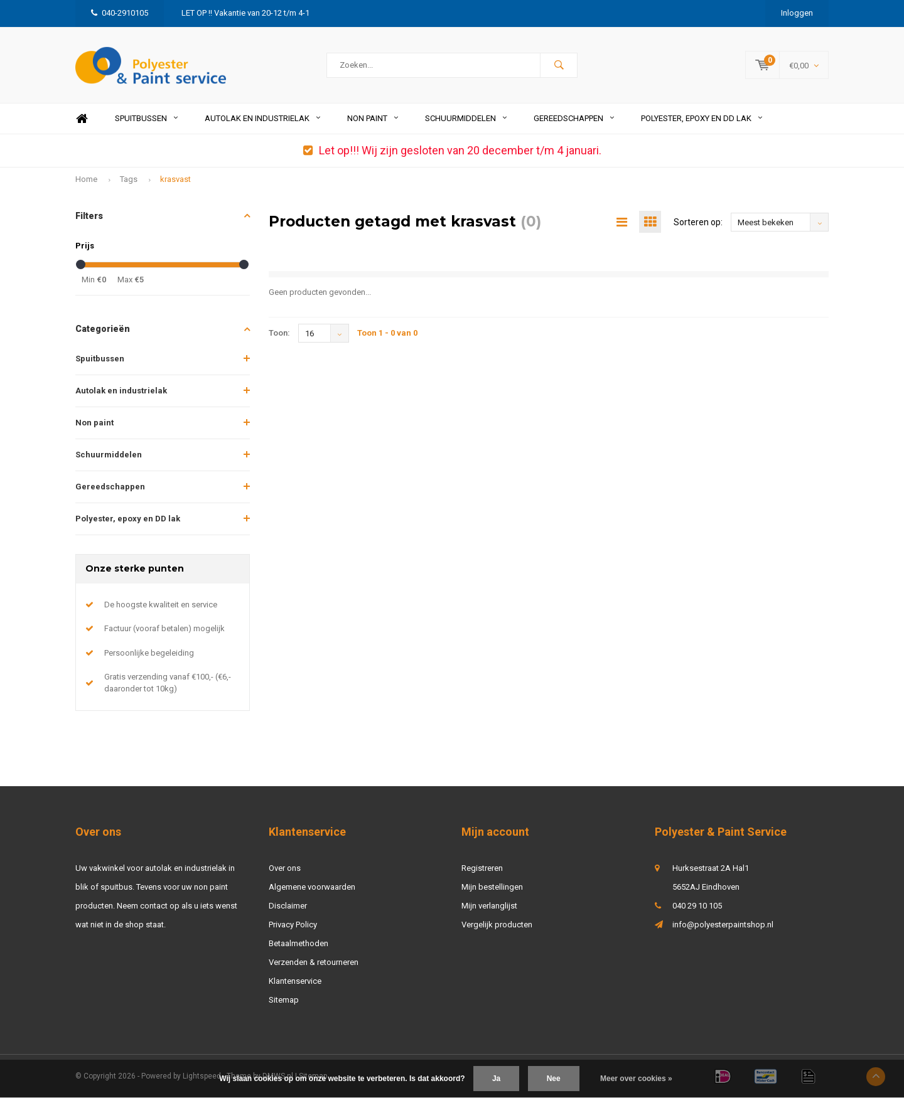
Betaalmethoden (298, 943)
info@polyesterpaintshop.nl (722, 924)
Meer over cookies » (636, 1078)
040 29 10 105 (697, 905)
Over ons (285, 868)
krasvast (175, 179)
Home (81, 119)
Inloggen (797, 13)
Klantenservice (295, 981)
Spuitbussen (146, 118)
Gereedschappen (574, 118)
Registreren (482, 868)
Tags (128, 179)
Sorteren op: (698, 222)
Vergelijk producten (496, 924)
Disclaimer (288, 905)
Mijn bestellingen (492, 887)
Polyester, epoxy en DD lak (701, 118)
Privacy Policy (293, 924)
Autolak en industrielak (262, 118)
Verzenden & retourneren (313, 962)
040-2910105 (119, 13)
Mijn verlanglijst (489, 905)
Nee (554, 1078)
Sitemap (284, 1000)
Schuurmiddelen (466, 118)
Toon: (279, 333)
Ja (496, 1078)
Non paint (372, 118)
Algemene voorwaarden (312, 887)
